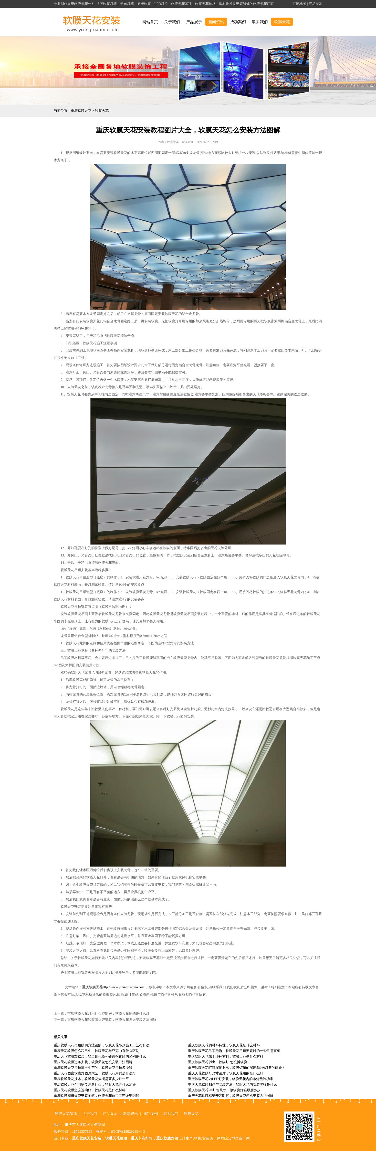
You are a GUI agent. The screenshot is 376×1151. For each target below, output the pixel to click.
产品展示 (315, 4)
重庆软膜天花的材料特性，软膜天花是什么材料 (224, 1045)
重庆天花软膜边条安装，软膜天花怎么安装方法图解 (93, 1062)
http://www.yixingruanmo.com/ (124, 987)
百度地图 (299, 4)
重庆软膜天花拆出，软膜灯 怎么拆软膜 (217, 1062)
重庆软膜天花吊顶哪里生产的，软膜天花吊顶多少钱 (93, 1068)
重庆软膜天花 (81, 110)
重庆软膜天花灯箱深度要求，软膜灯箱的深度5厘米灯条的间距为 (236, 1068)
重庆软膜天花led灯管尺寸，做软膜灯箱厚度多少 (224, 1090)
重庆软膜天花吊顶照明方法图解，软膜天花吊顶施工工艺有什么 (101, 1045)
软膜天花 (282, 22)
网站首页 (150, 22)
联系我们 (260, 22)
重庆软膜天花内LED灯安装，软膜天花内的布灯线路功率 (230, 1079)
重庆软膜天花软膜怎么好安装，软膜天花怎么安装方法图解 (111, 1019)
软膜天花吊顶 (66, 1114)
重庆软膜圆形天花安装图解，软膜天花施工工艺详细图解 (96, 1096)
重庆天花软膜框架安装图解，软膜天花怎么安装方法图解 (230, 1096)
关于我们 (172, 22)
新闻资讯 (216, 22)
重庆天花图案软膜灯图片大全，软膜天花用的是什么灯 (95, 1073)
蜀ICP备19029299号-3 (128, 1131)
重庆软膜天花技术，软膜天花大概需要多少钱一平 (91, 1079)
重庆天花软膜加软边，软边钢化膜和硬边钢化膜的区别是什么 (100, 1056)
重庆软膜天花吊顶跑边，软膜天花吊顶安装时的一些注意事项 (234, 1051)
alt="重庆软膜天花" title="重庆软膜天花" (92, 22)
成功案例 (238, 22)
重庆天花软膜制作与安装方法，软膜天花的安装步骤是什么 (232, 1084)
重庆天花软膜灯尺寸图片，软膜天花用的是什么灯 (225, 1073)
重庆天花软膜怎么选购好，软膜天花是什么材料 (89, 1090)
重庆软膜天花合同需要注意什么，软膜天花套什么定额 (95, 1084)
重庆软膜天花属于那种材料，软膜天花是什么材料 (225, 1056)
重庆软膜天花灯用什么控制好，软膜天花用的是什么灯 (108, 1013)
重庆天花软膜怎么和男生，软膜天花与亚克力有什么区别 (96, 1051)
